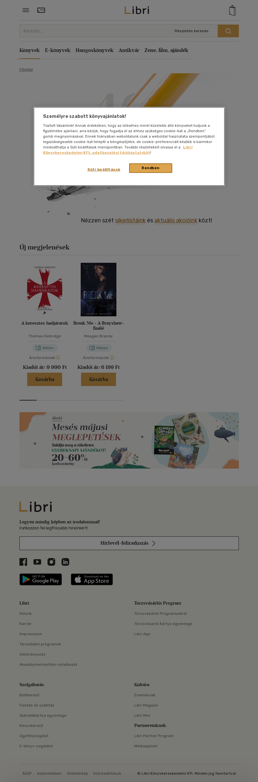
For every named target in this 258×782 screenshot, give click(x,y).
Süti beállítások (103, 169)
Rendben (150, 168)
